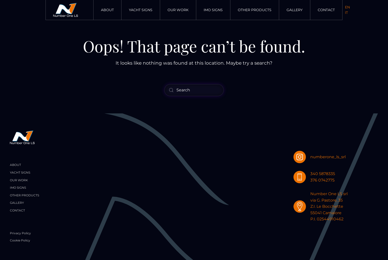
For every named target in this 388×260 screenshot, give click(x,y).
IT (346, 12)
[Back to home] (65, 10)
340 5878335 (323, 173)
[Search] (194, 90)
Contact (326, 10)
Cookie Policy (20, 240)
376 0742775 (323, 180)
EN (347, 7)
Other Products (254, 10)
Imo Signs (213, 10)
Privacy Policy (20, 233)
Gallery (295, 10)
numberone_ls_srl (328, 157)
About (107, 10)
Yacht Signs (140, 10)
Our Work (178, 10)
